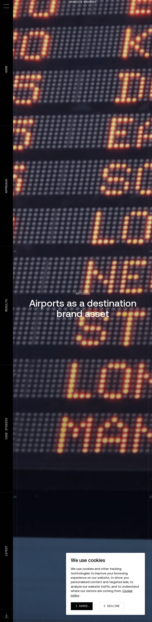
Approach (6, 186)
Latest (6, 551)
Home (6, 69)
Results (6, 305)
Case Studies (6, 428)
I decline (112, 606)
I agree (82, 606)
